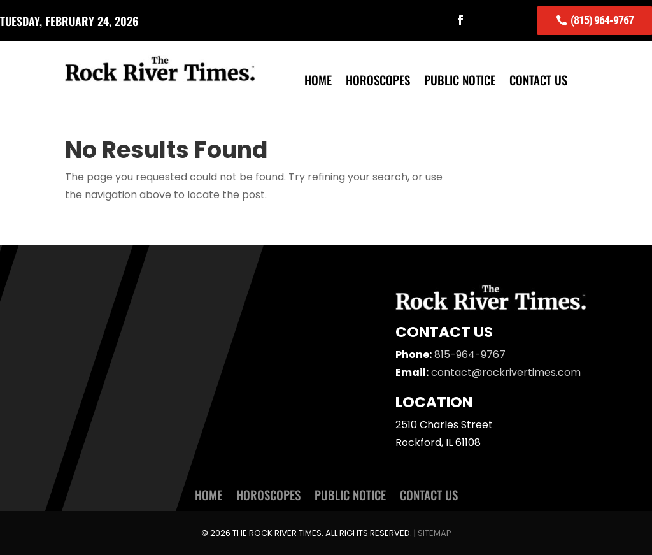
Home (318, 82)
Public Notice (459, 82)
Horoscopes (378, 82)
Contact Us (538, 82)
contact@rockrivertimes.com (506, 372)
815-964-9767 (470, 354)
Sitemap (434, 533)
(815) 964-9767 (602, 20)
